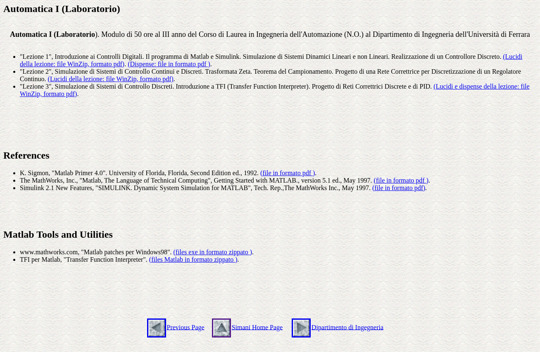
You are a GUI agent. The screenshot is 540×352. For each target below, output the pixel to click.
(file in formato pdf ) (287, 172)
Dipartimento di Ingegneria (347, 326)
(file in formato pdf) (398, 187)
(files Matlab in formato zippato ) (193, 259)
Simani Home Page (257, 326)
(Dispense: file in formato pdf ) (169, 64)
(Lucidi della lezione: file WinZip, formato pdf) (111, 78)
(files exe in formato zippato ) (212, 252)
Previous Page (186, 326)
